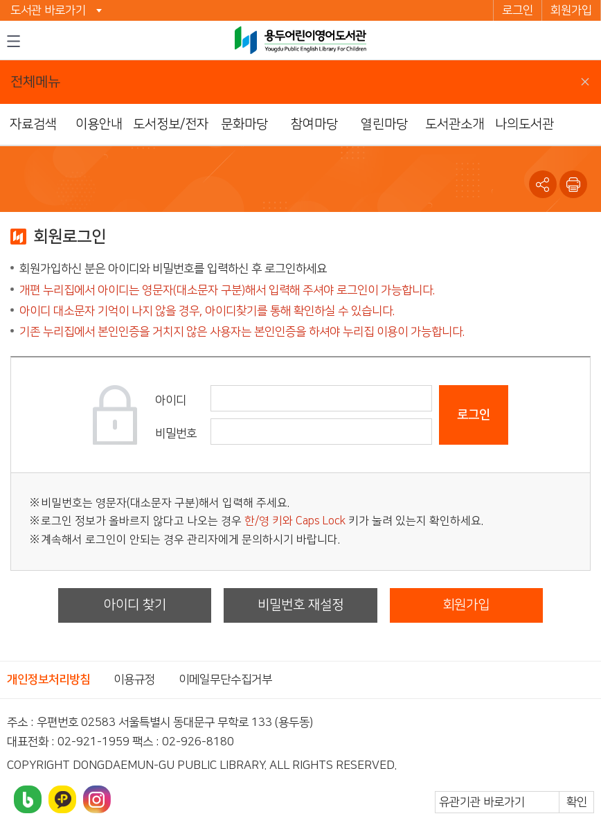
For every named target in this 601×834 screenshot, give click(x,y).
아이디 (170, 400)
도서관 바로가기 (48, 10)
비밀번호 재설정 (300, 605)
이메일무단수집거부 (225, 679)
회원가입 (571, 10)
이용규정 (134, 679)
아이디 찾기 (135, 605)
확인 (576, 802)
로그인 (517, 10)
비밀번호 (176, 433)
